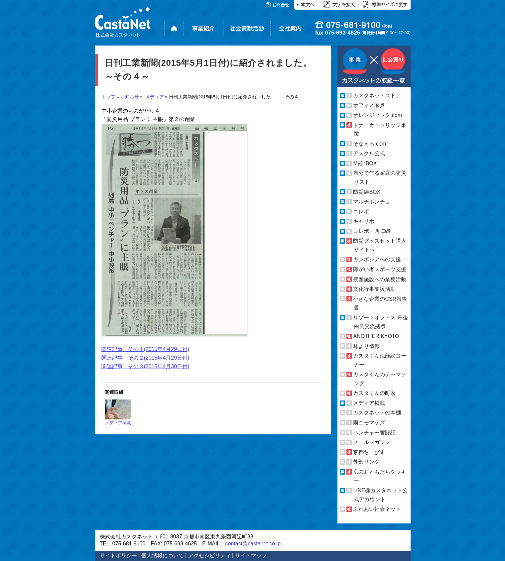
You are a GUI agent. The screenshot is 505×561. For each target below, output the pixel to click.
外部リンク (366, 462)
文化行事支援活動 (374, 289)
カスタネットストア (377, 95)
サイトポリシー (118, 555)
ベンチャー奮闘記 (374, 432)
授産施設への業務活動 (379, 279)
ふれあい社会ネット (377, 509)
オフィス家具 (369, 105)
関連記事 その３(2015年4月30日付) (145, 366)
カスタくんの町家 (374, 393)
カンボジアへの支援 (377, 259)
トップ (108, 96)
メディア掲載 (118, 412)
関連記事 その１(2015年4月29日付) (145, 349)
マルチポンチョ (371, 201)
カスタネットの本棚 (377, 412)
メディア (154, 96)
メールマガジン (371, 442)
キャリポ (363, 221)
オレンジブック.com (377, 115)
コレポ (361, 211)
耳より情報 (366, 346)
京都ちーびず (369, 452)
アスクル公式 (369, 153)
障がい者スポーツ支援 (379, 269)
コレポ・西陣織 (371, 231)
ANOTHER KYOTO (376, 336)
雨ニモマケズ (369, 422)
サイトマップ (251, 555)
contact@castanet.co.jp (253, 543)
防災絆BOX (366, 191)
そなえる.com (369, 144)
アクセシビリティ (209, 555)
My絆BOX (365, 163)
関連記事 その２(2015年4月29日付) (145, 358)
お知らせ (129, 96)
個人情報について (162, 555)
